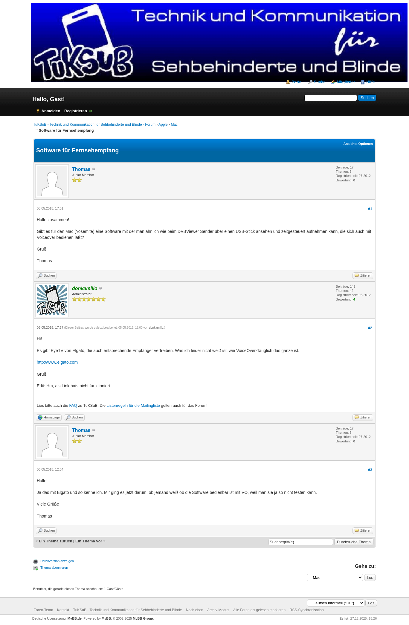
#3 (370, 470)
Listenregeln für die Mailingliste (133, 405)
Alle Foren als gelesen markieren (259, 610)
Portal (297, 82)
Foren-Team (43, 610)
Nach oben (194, 610)
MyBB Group (143, 618)
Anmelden (51, 111)
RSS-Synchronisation (307, 610)
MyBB (106, 618)
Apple (163, 124)
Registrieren (75, 111)
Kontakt (63, 610)
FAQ (73, 405)
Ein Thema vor (88, 541)
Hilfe (370, 82)
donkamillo (156, 327)
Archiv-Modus (218, 610)
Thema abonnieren (54, 567)
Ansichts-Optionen (358, 143)
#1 (370, 209)
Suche (320, 82)
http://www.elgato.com (57, 362)
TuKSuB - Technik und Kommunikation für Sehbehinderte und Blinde (127, 610)
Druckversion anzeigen (57, 561)
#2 (370, 328)
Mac (174, 124)
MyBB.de (75, 618)
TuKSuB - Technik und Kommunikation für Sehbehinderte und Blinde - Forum (94, 124)
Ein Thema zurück (55, 541)
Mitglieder (346, 82)
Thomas (81, 169)
